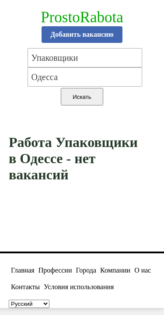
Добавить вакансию (82, 34)
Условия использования (79, 286)
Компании (115, 270)
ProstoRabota (82, 17)
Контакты (25, 286)
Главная (23, 270)
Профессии (55, 270)
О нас (142, 270)
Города (86, 270)
